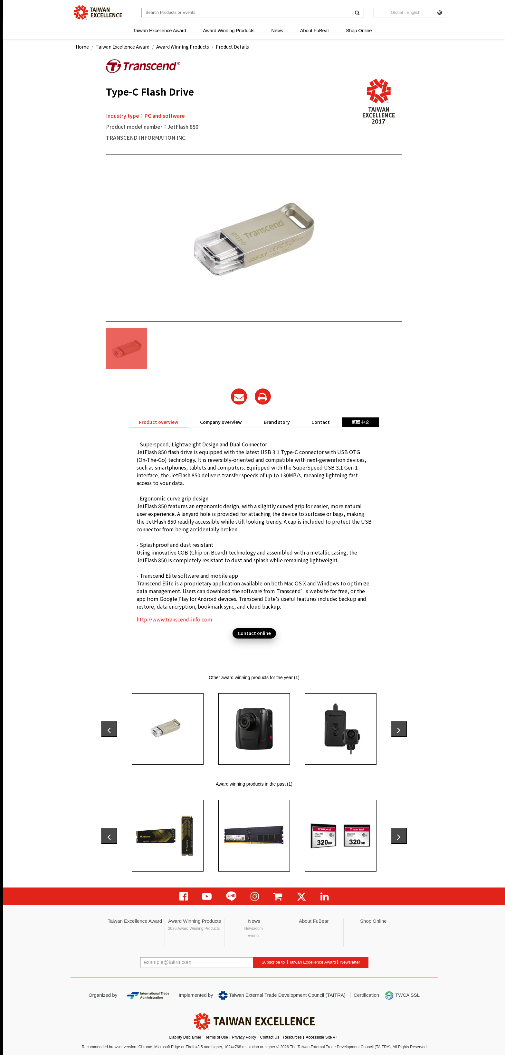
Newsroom (253, 928)
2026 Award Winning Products (194, 928)
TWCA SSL (402, 995)
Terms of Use (216, 1037)
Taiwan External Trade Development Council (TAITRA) (282, 995)
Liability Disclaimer (185, 1037)
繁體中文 (360, 422)
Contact (320, 422)
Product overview (158, 422)
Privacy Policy (244, 1037)
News (277, 30)
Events (254, 936)
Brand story (277, 422)
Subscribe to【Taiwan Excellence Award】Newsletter (311, 962)
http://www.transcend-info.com (174, 619)
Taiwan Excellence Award (159, 30)
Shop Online (359, 30)
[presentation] (109, 729)
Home (82, 46)
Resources (292, 1037)
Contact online (254, 633)
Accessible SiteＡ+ (322, 1037)
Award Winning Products (228, 30)
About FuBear (314, 30)
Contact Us (269, 1037)
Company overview (221, 422)
